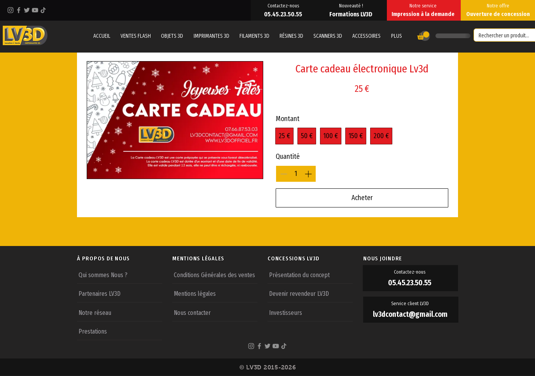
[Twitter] (27, 10)
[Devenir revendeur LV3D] (310, 293)
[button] (396, 36)
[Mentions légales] (214, 293)
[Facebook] (19, 10)
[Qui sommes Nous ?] (119, 274)
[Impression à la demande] (424, 14)
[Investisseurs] (310, 312)
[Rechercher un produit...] (505, 36)
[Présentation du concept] (310, 274)
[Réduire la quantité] (283, 174)
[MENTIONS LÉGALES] (219, 258)
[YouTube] (35, 10)
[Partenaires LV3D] (119, 293)
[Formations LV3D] (351, 14)
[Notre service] (424, 5)
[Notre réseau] (119, 312)
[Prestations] (119, 331)
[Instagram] (10, 10)
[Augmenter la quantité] (308, 174)
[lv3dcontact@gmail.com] (410, 314)
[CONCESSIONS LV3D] (315, 258)
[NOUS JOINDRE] (410, 258)
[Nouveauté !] (351, 5)
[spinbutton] (296, 174)
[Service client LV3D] (410, 304)
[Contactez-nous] (284, 5)
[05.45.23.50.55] (284, 14)
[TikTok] (43, 10)
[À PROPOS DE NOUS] (124, 258)
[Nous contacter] (214, 312)
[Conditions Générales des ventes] (214, 274)
